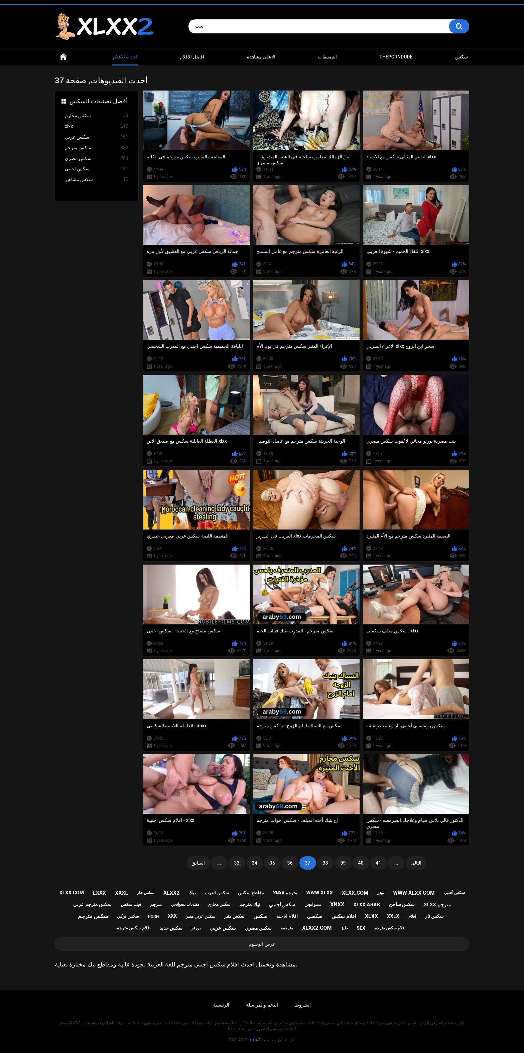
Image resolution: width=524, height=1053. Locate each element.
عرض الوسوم (262, 944)
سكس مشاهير (96, 179)
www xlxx (319, 893)
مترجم (156, 904)
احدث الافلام (125, 56)
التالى (416, 863)
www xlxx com (414, 893)
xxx (172, 916)
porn (153, 916)
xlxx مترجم (437, 905)
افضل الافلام (192, 56)
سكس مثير (234, 916)
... (219, 863)
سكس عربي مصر (200, 916)
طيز (344, 927)
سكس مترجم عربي (92, 904)
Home (63, 56)
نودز (380, 892)
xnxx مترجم (285, 892)
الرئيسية (221, 1005)
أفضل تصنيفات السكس (99, 101)
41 (378, 863)
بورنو (196, 927)
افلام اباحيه (287, 916)
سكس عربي (96, 137)
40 (361, 863)
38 (325, 863)
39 (343, 863)
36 (290, 863)
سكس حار (145, 892)
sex (361, 928)
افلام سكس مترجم (133, 927)
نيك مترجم (249, 904)
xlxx (96, 126)
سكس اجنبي (96, 169)
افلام (412, 916)
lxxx (99, 893)
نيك (192, 893)
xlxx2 (171, 893)
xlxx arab (366, 905)
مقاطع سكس (251, 892)
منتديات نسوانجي (185, 904)
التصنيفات (327, 56)
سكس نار (434, 916)
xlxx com (71, 893)
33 (237, 863)
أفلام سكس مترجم (389, 928)
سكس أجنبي (454, 892)
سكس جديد (171, 928)
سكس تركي (128, 916)
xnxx (337, 904)
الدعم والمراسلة (262, 1005)
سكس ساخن (402, 904)
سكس (260, 916)
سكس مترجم (96, 148)
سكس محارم (96, 116)
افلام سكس (344, 916)
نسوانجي (312, 904)
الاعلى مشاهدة (261, 56)
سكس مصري (96, 158)
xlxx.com (355, 893)
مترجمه (287, 928)
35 (272, 863)
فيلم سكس (131, 904)
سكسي (314, 916)
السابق (198, 863)
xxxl (121, 893)
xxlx (393, 916)
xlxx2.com (317, 928)
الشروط (303, 1005)
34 (254, 863)
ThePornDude (395, 56)
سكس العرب (217, 892)
